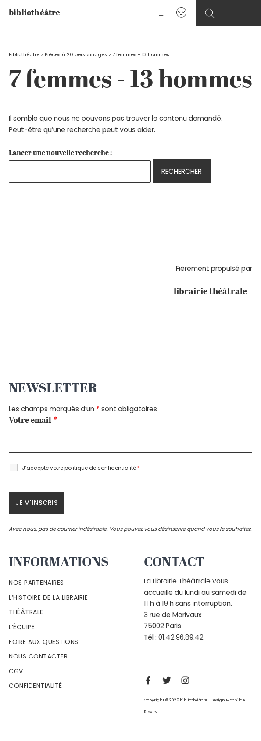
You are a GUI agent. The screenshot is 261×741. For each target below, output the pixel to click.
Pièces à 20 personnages (76, 54)
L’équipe (22, 626)
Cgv (16, 671)
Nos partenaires (36, 582)
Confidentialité (35, 685)
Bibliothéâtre (24, 54)
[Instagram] (187, 680)
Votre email (33, 420)
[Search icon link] (209, 13)
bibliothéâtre (35, 13)
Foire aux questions (44, 641)
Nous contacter (38, 656)
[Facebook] (150, 680)
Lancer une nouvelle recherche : (60, 153)
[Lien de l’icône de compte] (181, 12)
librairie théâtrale (213, 292)
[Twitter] (168, 680)
